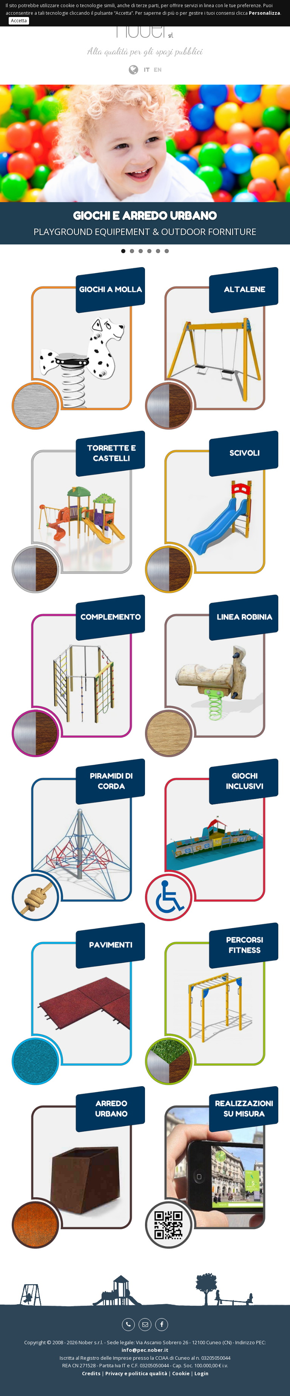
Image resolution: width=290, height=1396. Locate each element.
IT (147, 69)
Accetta (19, 20)
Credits (91, 1373)
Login (201, 1373)
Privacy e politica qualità (136, 1373)
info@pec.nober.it (145, 1350)
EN (158, 69)
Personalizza (264, 13)
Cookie (181, 1373)
